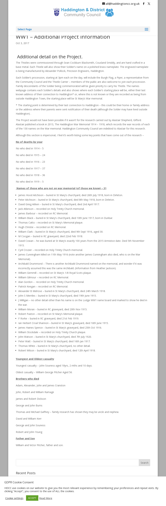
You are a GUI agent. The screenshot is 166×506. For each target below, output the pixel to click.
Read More (45, 498)
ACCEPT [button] (32, 497)
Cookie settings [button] (14, 498)
